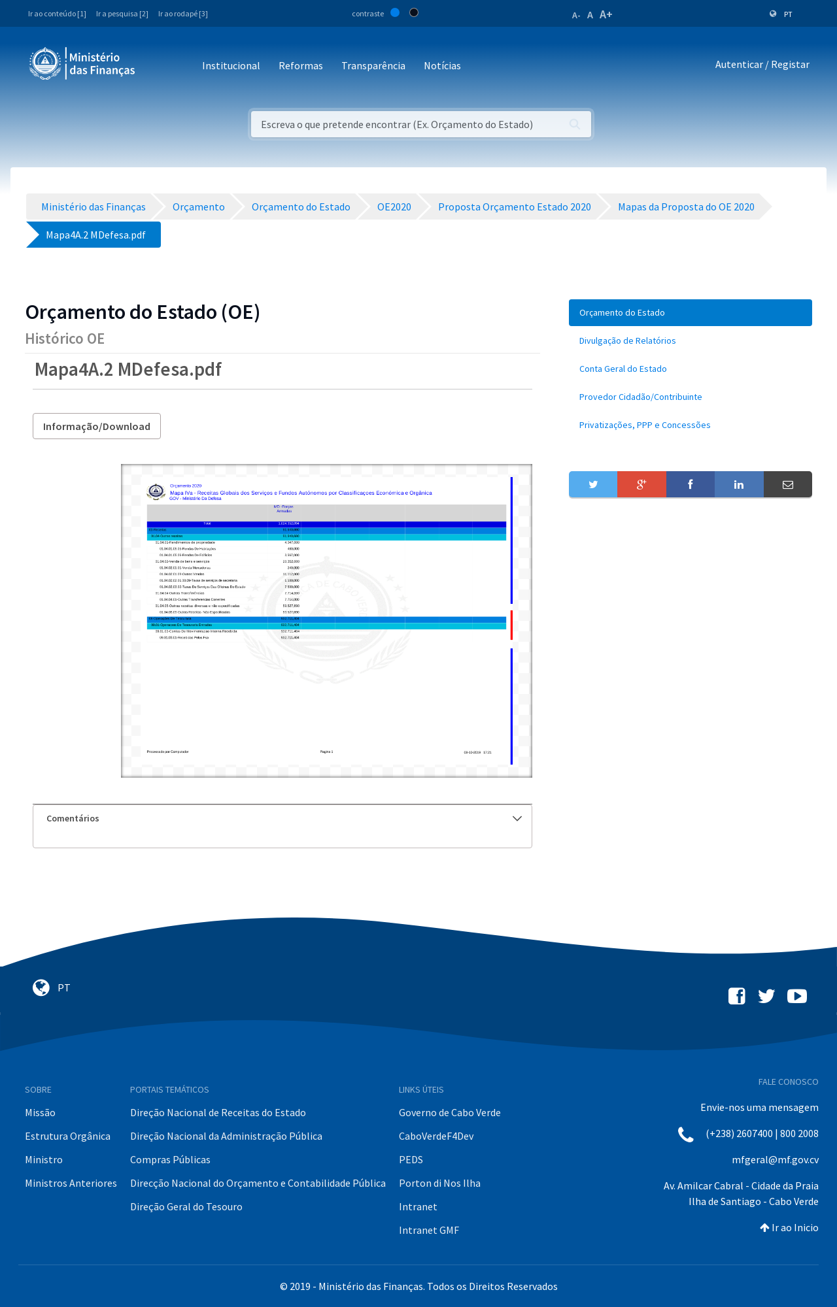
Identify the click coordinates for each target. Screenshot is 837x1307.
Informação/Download (96, 426)
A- (576, 15)
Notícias (442, 65)
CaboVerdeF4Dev (436, 1135)
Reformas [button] (301, 65)
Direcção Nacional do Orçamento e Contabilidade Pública (258, 1182)
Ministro (44, 1159)
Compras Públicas (170, 1159)
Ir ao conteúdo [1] (57, 13)
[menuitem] (690, 312)
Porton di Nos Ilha (440, 1182)
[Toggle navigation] (156, 66)
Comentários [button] (284, 818)
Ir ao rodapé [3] (183, 13)
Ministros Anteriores (71, 1182)
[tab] (282, 818)
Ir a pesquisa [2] (122, 13)
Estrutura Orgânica (68, 1135)
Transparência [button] (373, 65)
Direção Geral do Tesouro (186, 1206)
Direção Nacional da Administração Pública (226, 1135)
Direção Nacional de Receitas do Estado (218, 1112)
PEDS (411, 1159)
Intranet (418, 1206)
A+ (606, 14)
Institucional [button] (231, 65)
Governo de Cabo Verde (450, 1112)
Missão (40, 1112)
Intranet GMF (429, 1229)
